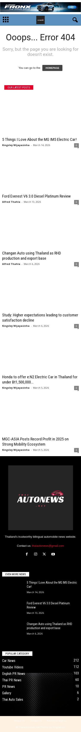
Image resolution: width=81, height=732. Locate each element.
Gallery (6, 693)
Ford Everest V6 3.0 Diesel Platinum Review (36, 196)
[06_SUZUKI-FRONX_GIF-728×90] (40, 7)
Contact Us (36, 720)
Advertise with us (57, 720)
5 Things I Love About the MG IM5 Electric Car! (39, 139)
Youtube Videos (12, 667)
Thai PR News (11, 680)
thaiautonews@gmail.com (48, 545)
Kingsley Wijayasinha (16, 145)
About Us (19, 720)
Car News (8, 661)
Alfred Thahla (11, 201)
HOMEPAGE (52, 68)
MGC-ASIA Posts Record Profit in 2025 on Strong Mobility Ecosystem (35, 442)
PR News (8, 687)
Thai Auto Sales (12, 699)
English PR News (13, 674)
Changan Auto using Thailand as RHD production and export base (31, 256)
